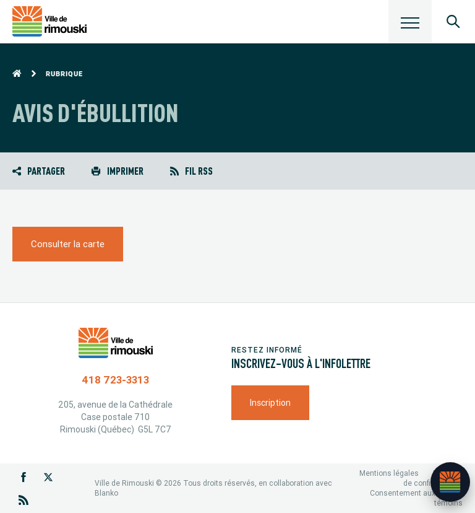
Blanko (106, 493)
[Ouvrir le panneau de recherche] (453, 21)
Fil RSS (191, 171)
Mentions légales (389, 473)
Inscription (270, 402)
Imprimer (117, 171)
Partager (38, 171)
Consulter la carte (68, 244)
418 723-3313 (115, 380)
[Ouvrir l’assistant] (450, 482)
